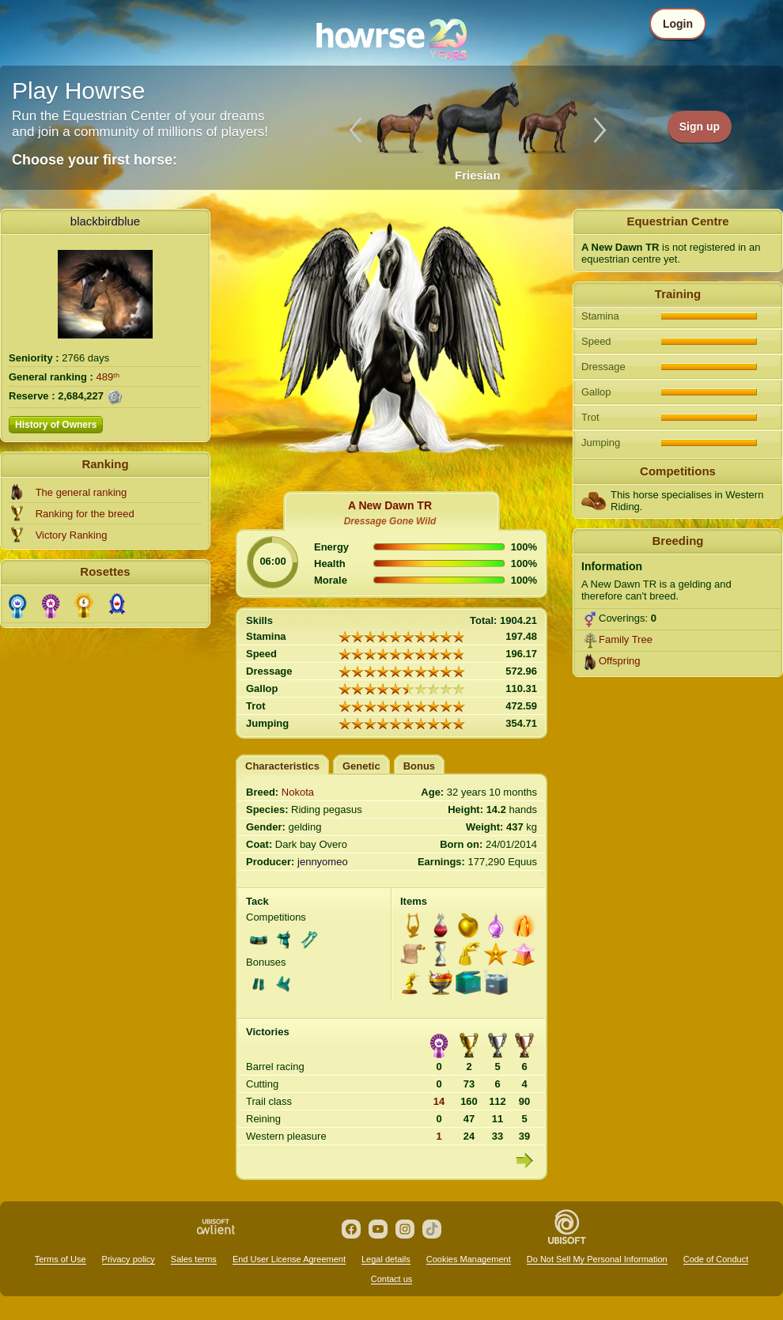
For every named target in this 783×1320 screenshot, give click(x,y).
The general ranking (81, 492)
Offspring (620, 661)
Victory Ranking (72, 535)
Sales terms (194, 1259)
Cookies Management (468, 1259)
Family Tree (625, 639)
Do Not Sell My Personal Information (597, 1259)
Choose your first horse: (94, 160)
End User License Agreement (289, 1259)
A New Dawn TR (390, 505)
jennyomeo (322, 862)
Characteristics (282, 766)
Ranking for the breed (85, 514)
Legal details (385, 1259)
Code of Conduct (716, 1259)
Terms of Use (60, 1259)
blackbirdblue (105, 221)
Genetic (361, 766)
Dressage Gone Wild (390, 521)
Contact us (392, 1279)
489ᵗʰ (108, 377)
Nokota (298, 792)
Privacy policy (128, 1259)
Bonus (419, 766)
